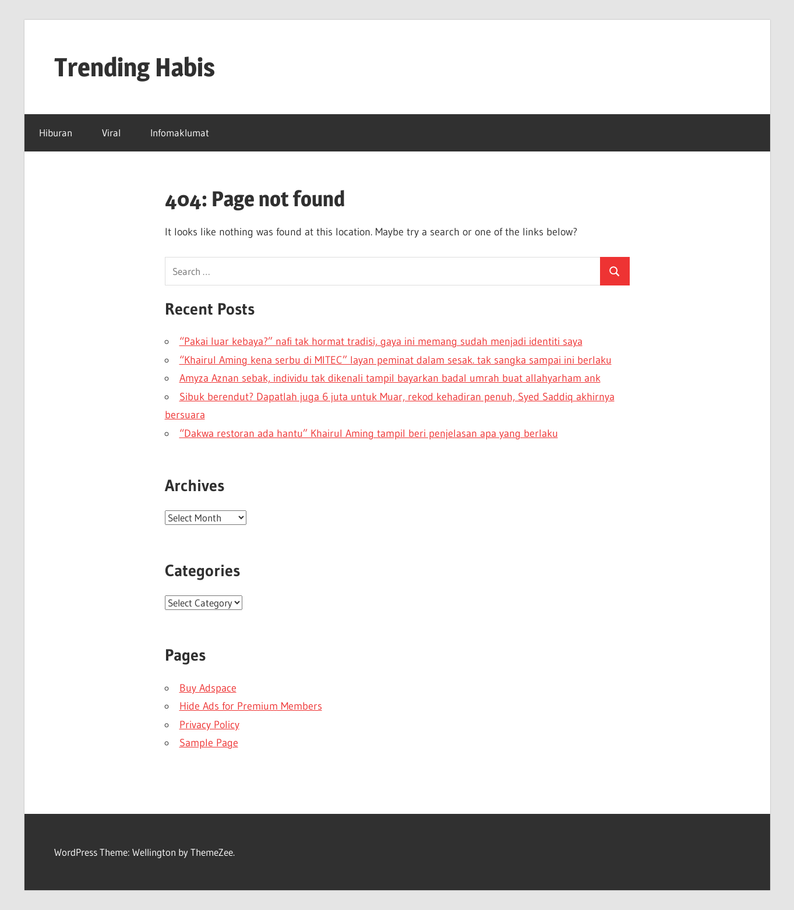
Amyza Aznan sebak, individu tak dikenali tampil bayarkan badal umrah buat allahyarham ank (390, 378)
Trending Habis (134, 67)
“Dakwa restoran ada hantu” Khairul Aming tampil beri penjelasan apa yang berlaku (368, 433)
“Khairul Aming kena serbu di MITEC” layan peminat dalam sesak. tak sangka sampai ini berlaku (395, 360)
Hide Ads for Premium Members (250, 706)
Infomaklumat (179, 132)
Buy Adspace (208, 688)
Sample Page (208, 742)
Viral (111, 132)
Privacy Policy (209, 724)
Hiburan (55, 132)
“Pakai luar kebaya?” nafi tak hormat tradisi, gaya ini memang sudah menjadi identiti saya (381, 341)
